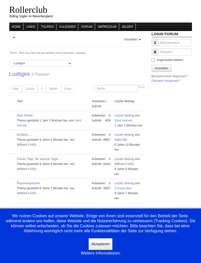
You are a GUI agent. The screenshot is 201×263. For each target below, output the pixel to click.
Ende (68, 88)
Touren (47, 26)
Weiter (53, 88)
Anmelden (161, 68)
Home (16, 26)
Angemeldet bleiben (170, 60)
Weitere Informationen (100, 253)
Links (31, 26)
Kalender (67, 26)
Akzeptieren (100, 244)
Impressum (107, 26)
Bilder (127, 26)
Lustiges (19, 74)
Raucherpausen (28, 183)
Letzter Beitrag (124, 115)
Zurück (30, 88)
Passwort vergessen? (166, 80)
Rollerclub (28, 10)
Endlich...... (25, 134)
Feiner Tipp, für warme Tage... (39, 159)
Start (16, 88)
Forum (86, 26)
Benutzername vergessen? (169, 76)
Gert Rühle (25, 115)
